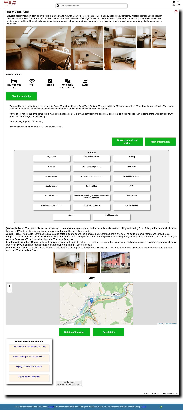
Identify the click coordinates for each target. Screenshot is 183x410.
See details (109, 332)
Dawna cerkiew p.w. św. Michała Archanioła (29, 347)
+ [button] (9, 286)
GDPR (143, 407)
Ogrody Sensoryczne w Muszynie (29, 367)
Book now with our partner (127, 141)
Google (51, 407)
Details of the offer (74, 332)
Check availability (21, 96)
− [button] (9, 290)
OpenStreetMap (171, 324)
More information (160, 142)
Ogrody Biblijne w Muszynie (29, 377)
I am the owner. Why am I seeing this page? (69, 383)
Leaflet (160, 324)
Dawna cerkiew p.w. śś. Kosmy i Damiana (29, 357)
